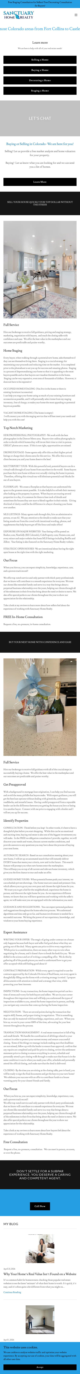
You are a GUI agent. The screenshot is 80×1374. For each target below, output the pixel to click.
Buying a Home (39, 70)
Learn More (40, 181)
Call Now (40, 1206)
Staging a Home (40, 90)
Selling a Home (40, 59)
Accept (40, 1367)
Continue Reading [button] (12, 1292)
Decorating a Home (40, 80)
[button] (76, 15)
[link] (18, 15)
